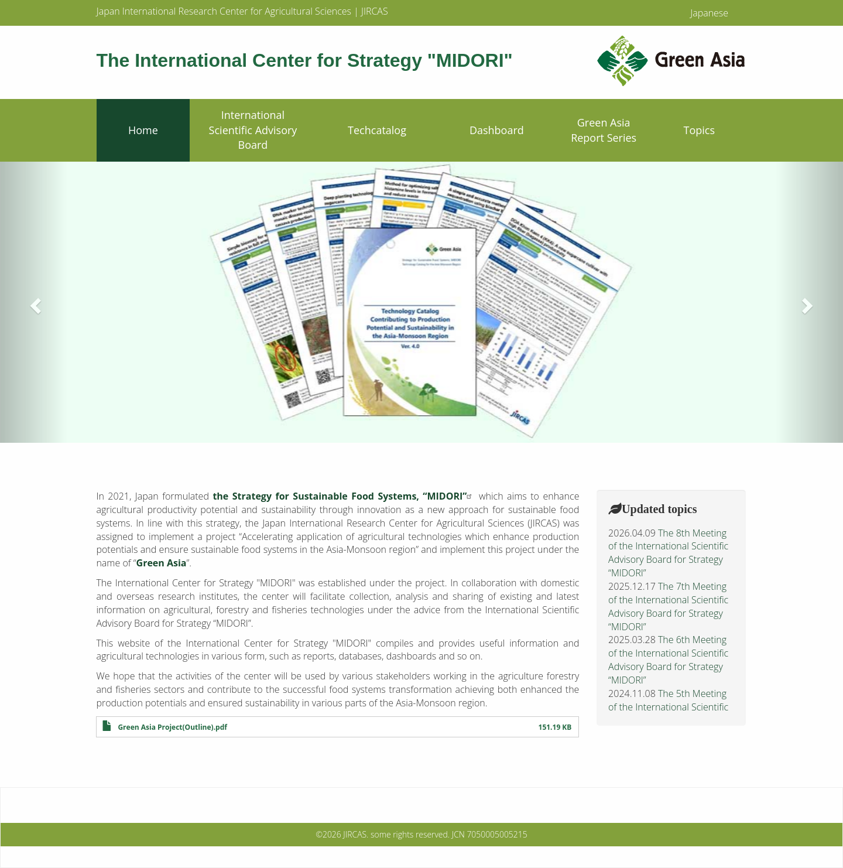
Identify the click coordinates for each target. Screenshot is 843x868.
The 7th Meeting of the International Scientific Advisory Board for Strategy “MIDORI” (668, 606)
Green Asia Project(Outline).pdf (172, 727)
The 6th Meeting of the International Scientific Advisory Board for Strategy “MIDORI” (668, 659)
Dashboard (497, 130)
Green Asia (161, 562)
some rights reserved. (410, 834)
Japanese (709, 12)
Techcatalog (377, 130)
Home (143, 130)
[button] (33, 302)
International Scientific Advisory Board (253, 130)
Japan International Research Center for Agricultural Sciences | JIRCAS (242, 11)
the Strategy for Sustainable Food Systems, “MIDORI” (344, 496)
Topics (699, 130)
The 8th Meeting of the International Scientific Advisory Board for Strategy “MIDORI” (668, 553)
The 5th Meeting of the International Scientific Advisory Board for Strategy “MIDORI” (668, 713)
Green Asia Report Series (603, 130)
